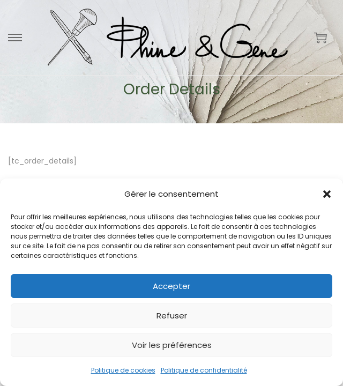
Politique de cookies (123, 370)
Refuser (171, 315)
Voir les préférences (172, 345)
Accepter (171, 286)
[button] (327, 194)
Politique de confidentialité (204, 370)
